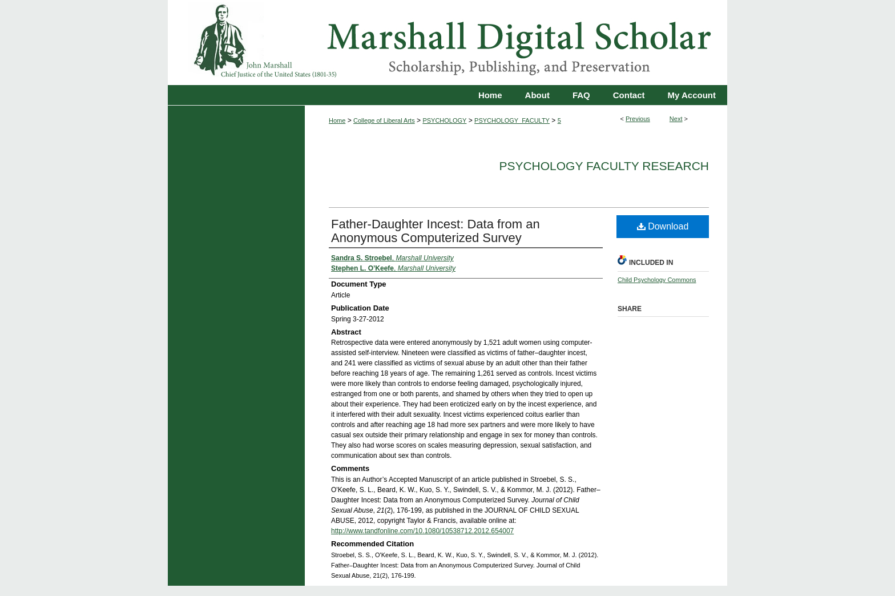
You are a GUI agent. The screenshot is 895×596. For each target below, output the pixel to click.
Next (676, 118)
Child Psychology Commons (657, 279)
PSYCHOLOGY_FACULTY (512, 120)
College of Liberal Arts (384, 120)
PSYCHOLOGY (444, 120)
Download (663, 226)
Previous (638, 118)
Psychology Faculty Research (604, 165)
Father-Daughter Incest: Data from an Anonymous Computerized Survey (435, 231)
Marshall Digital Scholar (447, 42)
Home (337, 120)
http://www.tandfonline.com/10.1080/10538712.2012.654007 (422, 531)
